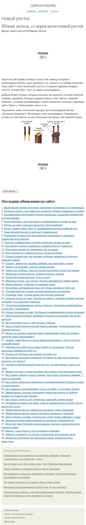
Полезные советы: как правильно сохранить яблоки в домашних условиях (44, 211)
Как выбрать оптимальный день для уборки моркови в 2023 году (40, 288)
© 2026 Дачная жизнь (11, 510)
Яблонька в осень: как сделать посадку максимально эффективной (41, 281)
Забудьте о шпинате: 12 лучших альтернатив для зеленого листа (40, 434)
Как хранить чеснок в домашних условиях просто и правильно (39, 246)
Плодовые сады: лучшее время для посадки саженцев (35, 295)
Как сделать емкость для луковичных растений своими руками (39, 399)
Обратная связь (9, 521)
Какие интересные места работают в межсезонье (30, 232)
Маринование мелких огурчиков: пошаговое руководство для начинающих (44, 207)
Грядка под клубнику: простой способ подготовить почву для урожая (42, 270)
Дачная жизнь (43, 5)
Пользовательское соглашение (22, 514)
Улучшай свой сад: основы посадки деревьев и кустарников (37, 291)
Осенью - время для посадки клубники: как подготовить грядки (39, 263)
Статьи (54, 11)
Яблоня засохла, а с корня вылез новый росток (42, 26)
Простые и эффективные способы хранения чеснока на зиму (37, 242)
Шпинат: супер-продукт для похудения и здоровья (32, 431)
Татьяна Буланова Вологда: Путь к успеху (27, 277)
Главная (31, 11)
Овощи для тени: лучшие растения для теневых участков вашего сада (43, 371)
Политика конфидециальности (14, 517)
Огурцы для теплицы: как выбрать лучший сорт (31, 354)
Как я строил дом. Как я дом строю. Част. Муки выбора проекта (38, 464)
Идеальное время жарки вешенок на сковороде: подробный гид (39, 420)
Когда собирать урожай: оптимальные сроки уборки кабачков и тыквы (43, 417)
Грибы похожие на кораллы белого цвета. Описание (32, 469)
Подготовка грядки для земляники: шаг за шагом (31, 249)
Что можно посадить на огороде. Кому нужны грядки (32, 482)
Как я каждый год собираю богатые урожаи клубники (33, 253)
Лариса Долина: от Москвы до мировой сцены (30, 284)
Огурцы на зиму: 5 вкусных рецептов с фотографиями (33, 225)
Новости (43, 11)
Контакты (7, 514)
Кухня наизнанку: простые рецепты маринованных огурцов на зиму (40, 221)
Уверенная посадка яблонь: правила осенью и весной (34, 274)
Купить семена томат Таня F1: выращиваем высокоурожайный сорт (40, 228)
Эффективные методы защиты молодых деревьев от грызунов (39, 413)
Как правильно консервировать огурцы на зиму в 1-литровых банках (42, 389)
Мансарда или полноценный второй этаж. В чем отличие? (35, 487)
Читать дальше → (10, 191)
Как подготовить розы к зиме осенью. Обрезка (30, 323)
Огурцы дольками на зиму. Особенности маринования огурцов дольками (44, 312)
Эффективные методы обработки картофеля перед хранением (39, 410)
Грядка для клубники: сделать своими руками (30, 267)
